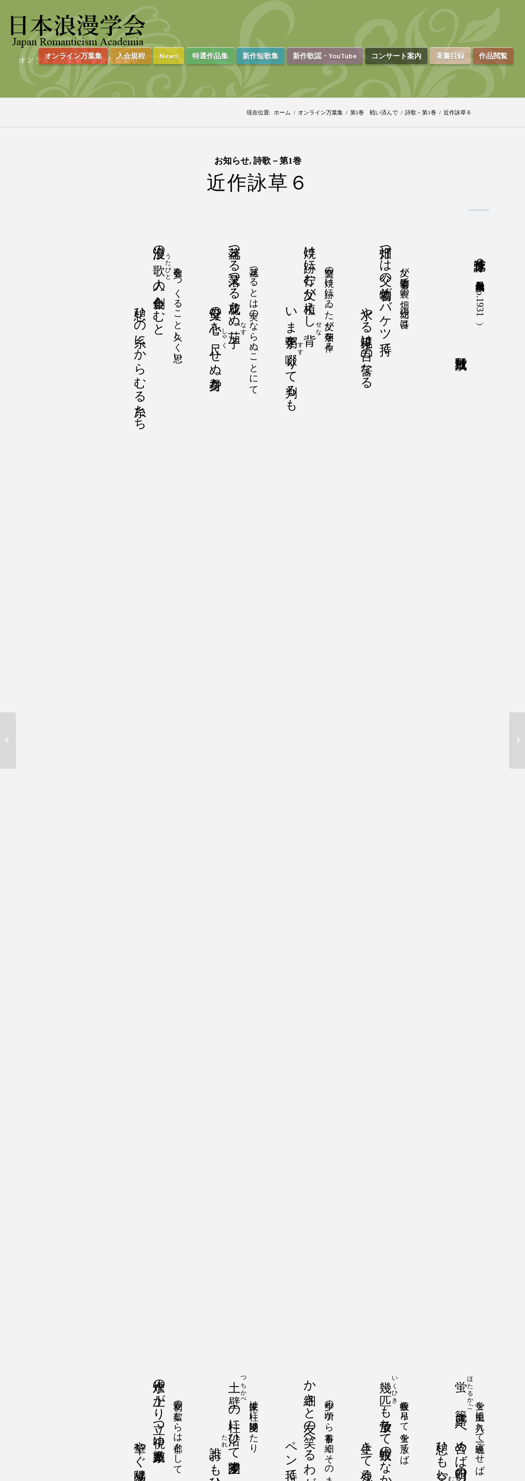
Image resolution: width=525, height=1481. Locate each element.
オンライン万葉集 (320, 112)
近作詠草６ (258, 182)
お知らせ (231, 161)
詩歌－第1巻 (420, 112)
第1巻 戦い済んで (374, 112)
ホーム (282, 112)
